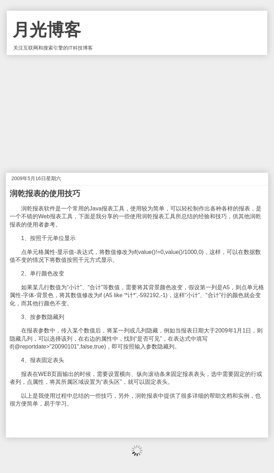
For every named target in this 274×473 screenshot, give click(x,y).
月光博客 (46, 29)
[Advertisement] (137, 108)
